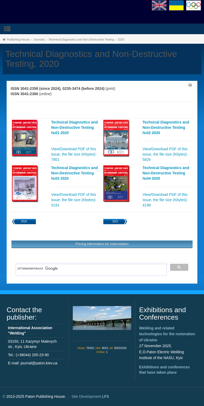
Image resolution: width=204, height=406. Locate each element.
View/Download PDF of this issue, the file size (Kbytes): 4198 (165, 199)
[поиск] (89, 268)
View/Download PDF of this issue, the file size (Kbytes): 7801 (73, 154)
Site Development (90, 396)
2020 (121, 39)
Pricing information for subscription (101, 244)
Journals (39, 39)
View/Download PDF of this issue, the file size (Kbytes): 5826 (165, 154)
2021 (115, 221)
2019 (24, 221)
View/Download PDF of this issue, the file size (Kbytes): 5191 (73, 199)
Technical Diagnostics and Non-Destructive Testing (81, 39)
